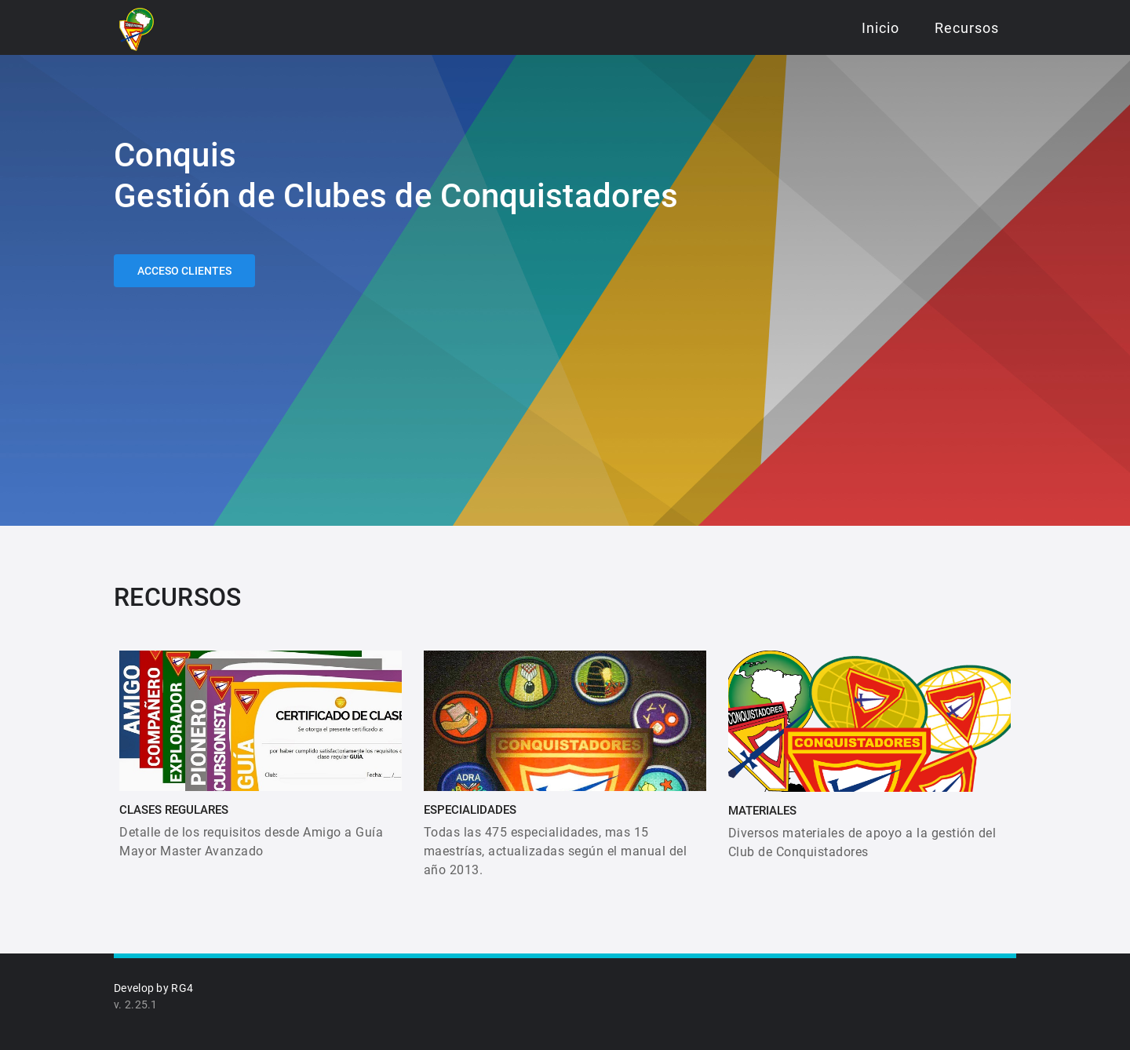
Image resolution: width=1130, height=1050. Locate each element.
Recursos (967, 28)
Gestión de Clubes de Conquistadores (396, 196)
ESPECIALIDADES (470, 810)
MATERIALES (762, 811)
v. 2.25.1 (136, 1004)
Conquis (175, 155)
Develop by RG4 (153, 988)
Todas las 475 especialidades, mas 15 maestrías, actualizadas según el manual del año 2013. (555, 851)
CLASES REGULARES (173, 810)
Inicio (880, 28)
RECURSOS (177, 597)
